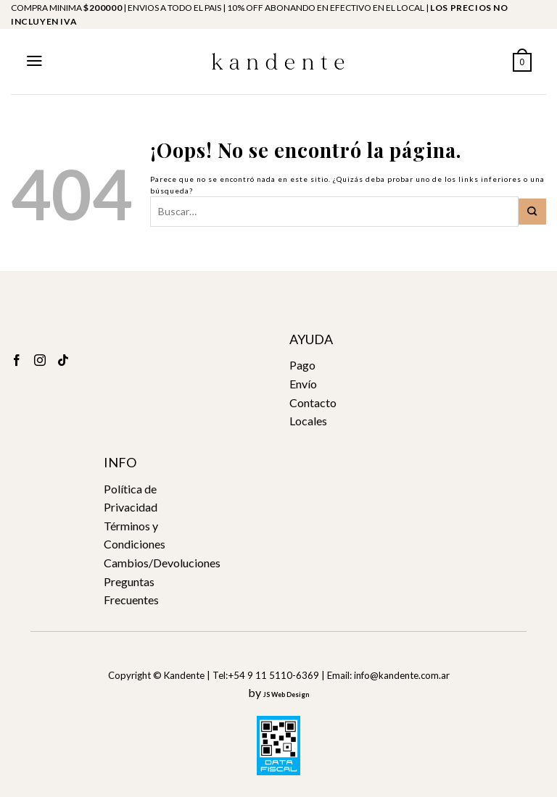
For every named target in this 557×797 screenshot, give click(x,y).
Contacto (313, 402)
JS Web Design (286, 694)
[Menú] (34, 61)
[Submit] (532, 212)
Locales (308, 420)
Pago (302, 365)
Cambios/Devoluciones (162, 562)
